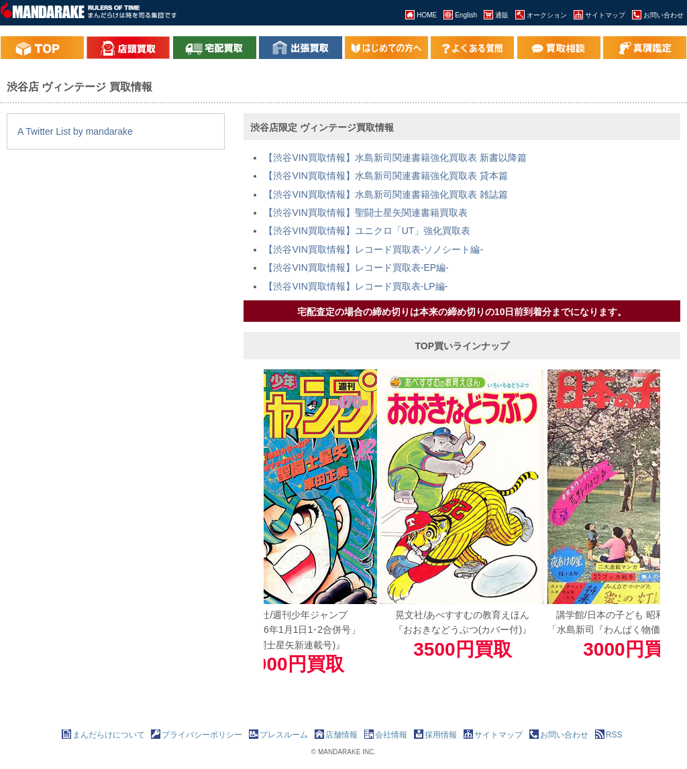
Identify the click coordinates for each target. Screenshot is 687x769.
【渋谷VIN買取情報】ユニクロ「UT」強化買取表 (367, 230)
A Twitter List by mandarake (75, 131)
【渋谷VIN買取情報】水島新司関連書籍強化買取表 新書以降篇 (395, 157)
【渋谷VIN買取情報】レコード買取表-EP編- (356, 267)
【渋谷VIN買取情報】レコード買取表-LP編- (355, 286)
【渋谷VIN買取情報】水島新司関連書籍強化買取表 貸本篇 (385, 175)
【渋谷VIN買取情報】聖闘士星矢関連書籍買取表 (365, 212)
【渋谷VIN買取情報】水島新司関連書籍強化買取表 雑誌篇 (385, 194)
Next (670, 525)
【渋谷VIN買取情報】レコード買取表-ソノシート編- (373, 249)
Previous (253, 525)
